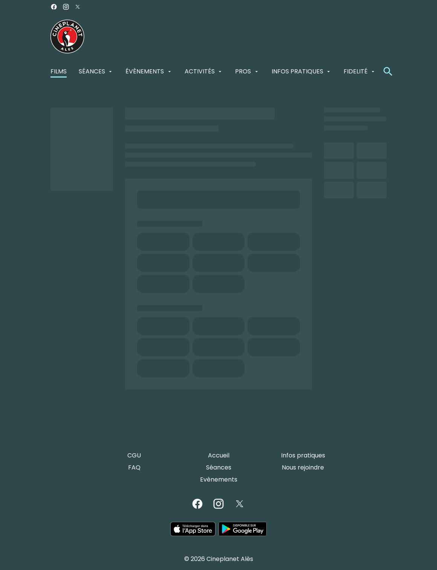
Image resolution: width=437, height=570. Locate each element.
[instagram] (66, 6)
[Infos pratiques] (303, 456)
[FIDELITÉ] (360, 72)
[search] (388, 72)
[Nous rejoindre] (303, 468)
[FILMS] (58, 72)
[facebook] (53, 6)
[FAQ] (134, 468)
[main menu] (213, 72)
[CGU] (134, 456)
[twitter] (77, 6)
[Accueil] (218, 456)
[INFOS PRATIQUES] (302, 72)
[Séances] (218, 468)
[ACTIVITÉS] (204, 72)
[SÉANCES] (96, 72)
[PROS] (247, 72)
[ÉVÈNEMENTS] (148, 72)
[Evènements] (218, 480)
